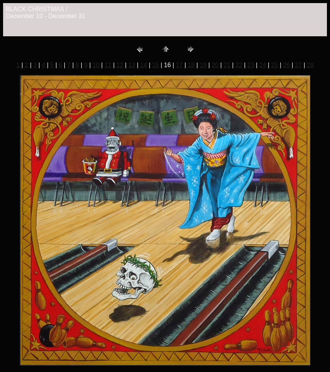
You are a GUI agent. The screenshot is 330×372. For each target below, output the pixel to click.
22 (238, 65)
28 (310, 65)
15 (155, 65)
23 (250, 65)
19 (203, 65)
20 (215, 65)
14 (143, 65)
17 (179, 65)
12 (119, 65)
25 (274, 65)
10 (96, 65)
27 (298, 65)
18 (191, 65)
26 (286, 65)
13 (131, 65)
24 (262, 65)
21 (226, 65)
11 (108, 65)
